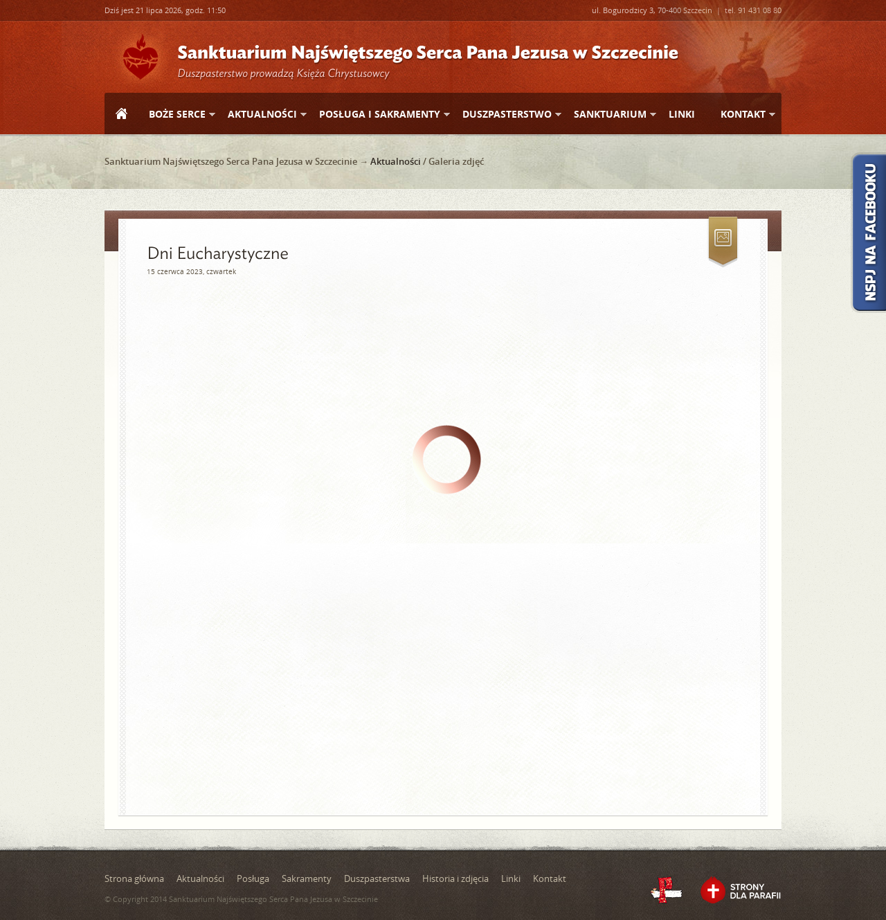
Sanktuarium (609, 114)
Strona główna (121, 115)
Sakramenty (307, 878)
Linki (682, 113)
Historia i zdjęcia (455, 878)
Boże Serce (176, 114)
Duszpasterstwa (377, 878)
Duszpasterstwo (506, 114)
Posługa (253, 878)
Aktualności (262, 114)
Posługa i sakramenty (379, 114)
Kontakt (742, 114)
